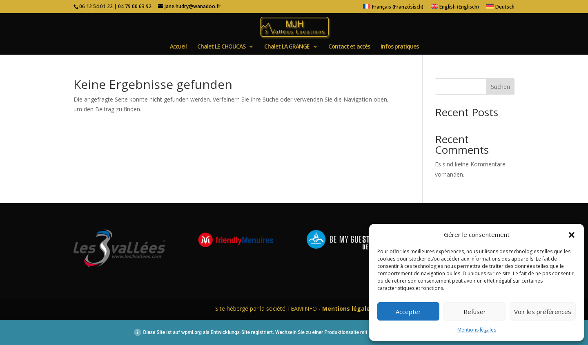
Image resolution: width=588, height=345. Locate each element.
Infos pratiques (400, 47)
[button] (572, 235)
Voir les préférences (542, 311)
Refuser (474, 311)
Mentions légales (476, 329)
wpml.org (191, 332)
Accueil (178, 47)
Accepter (408, 311)
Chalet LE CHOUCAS (221, 47)
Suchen (500, 87)
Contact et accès (349, 47)
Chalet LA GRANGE (287, 47)
